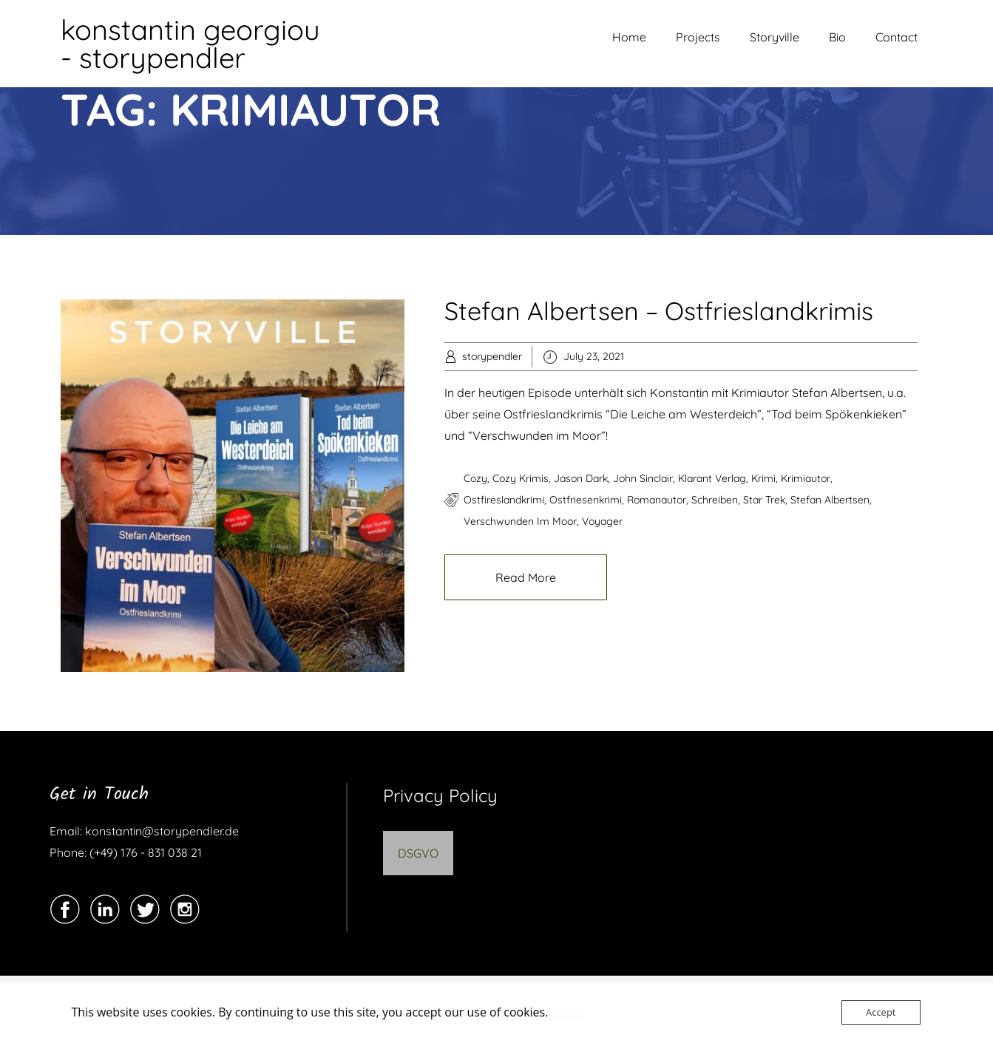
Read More (525, 577)
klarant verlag (712, 478)
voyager (602, 521)
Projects (698, 37)
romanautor (656, 499)
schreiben (714, 499)
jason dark (581, 478)
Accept (881, 1012)
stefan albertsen (830, 499)
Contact (896, 37)
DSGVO (418, 853)
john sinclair (643, 478)
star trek (764, 499)
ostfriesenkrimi (585, 499)
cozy (475, 478)
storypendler (492, 356)
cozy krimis (520, 478)
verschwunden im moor (520, 521)
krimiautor (805, 478)
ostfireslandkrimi (504, 499)
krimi (763, 478)
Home (629, 37)
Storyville (774, 37)
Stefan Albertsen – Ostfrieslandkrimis (658, 311)
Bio (837, 37)
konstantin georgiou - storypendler (190, 44)
